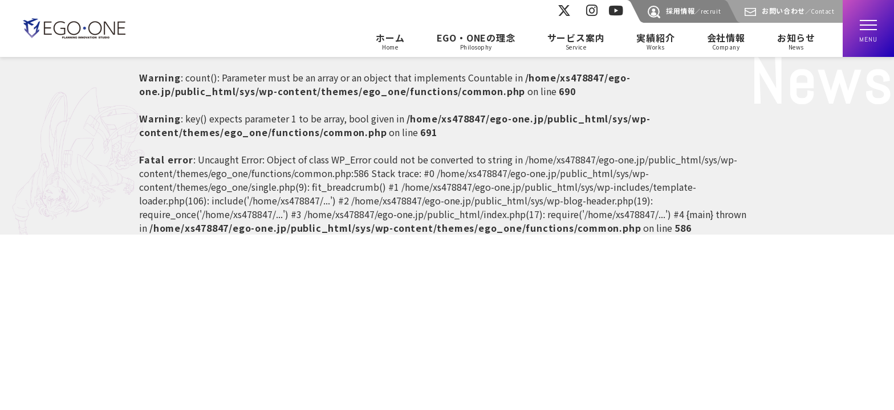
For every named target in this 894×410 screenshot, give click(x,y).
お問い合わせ (798, 10)
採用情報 (693, 10)
